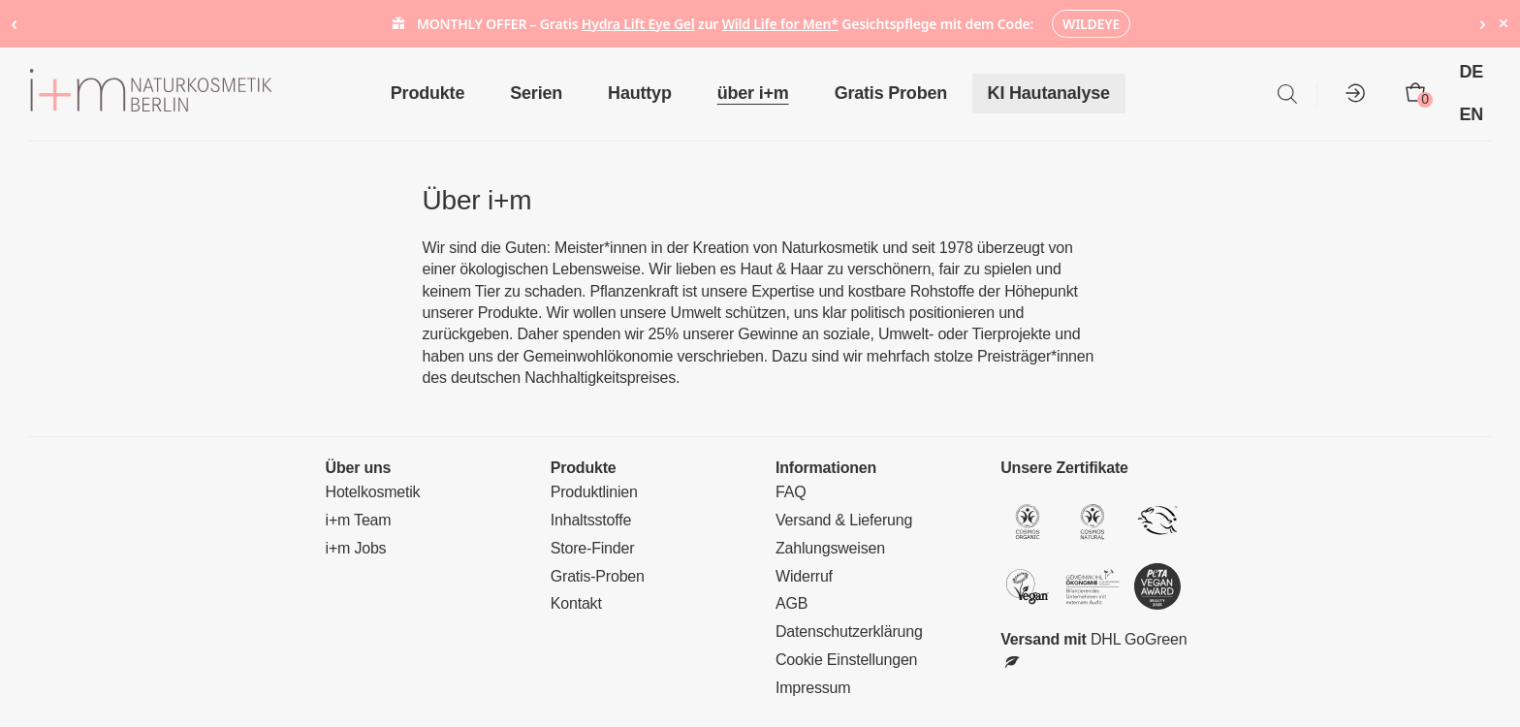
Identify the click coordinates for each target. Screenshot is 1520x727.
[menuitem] (1481, 72)
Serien (536, 93)
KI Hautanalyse (1049, 93)
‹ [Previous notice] (14, 23)
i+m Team (359, 520)
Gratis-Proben (598, 576)
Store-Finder (593, 548)
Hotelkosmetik (373, 492)
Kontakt (576, 603)
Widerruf (804, 576)
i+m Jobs (356, 548)
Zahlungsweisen (830, 548)
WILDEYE (1091, 24)
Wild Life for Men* (780, 24)
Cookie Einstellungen (846, 659)
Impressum (813, 688)
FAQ (791, 492)
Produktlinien (594, 492)
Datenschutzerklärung (849, 631)
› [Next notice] (1482, 23)
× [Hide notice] (1503, 23)
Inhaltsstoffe (591, 520)
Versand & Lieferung (844, 520)
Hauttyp (640, 93)
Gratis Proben (891, 93)
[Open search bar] (1287, 93)
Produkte (427, 93)
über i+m (753, 93)
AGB (792, 603)
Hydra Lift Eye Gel (638, 24)
